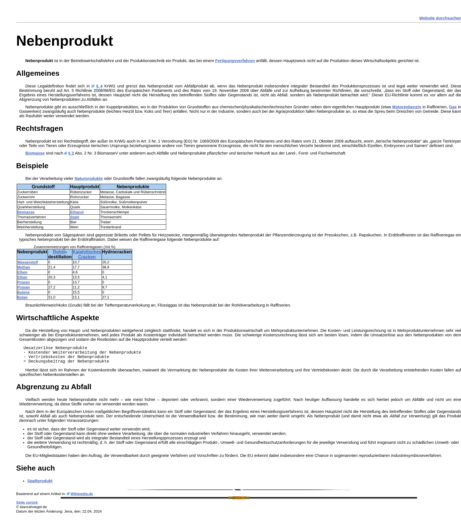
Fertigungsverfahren (235, 60)
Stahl (74, 217)
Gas (453, 107)
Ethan (22, 277)
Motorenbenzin (406, 107)
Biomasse (35, 153)
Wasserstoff (27, 262)
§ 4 (99, 86)
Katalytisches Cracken (87, 254)
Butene (23, 292)
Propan (23, 287)
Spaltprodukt (39, 481)
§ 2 (71, 153)
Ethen (22, 272)
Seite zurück (27, 502)
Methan (23, 267)
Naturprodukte (89, 178)
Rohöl (59, 251)
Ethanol (77, 212)
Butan (22, 297)
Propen (23, 282)
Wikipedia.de (82, 494)
